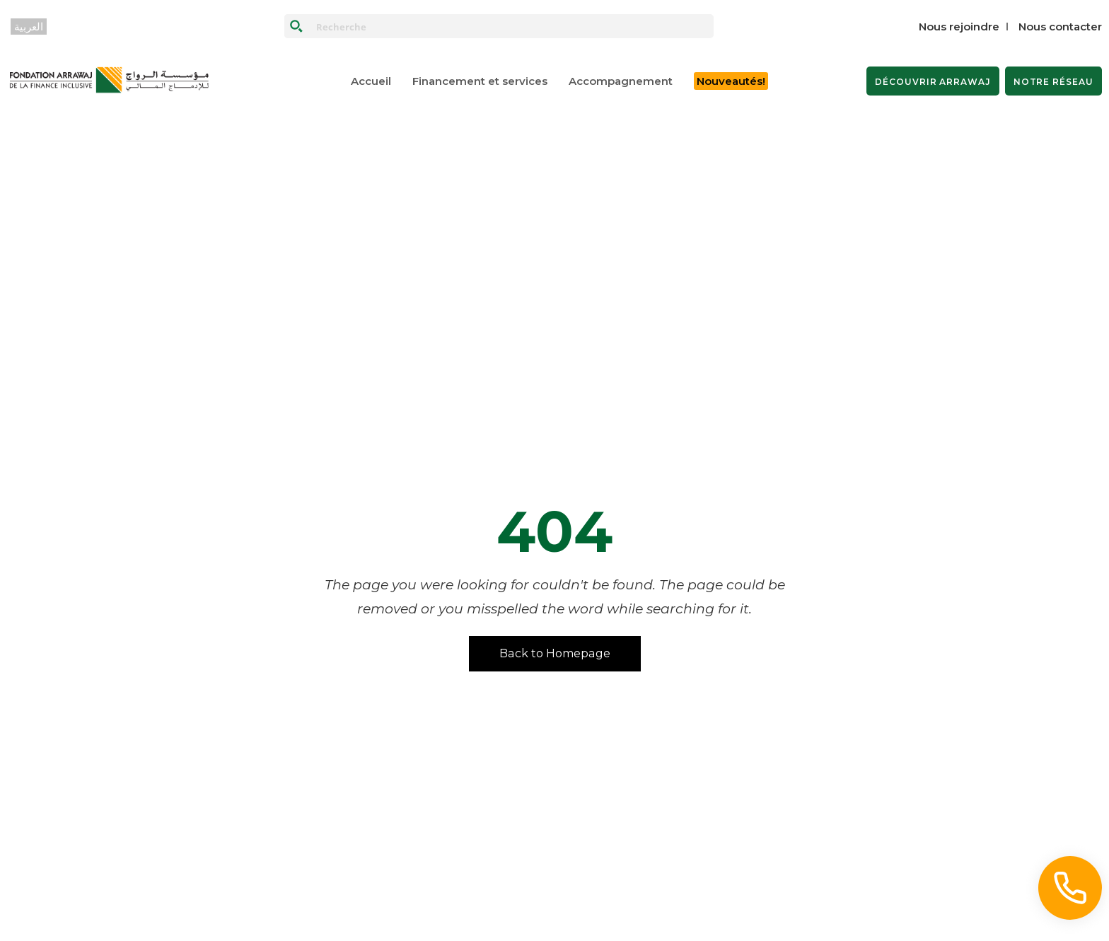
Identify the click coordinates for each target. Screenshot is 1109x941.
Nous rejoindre (959, 26)
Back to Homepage (554, 653)
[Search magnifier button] (296, 26)
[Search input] (511, 26)
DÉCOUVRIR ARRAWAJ (932, 81)
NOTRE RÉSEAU (1053, 81)
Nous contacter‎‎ (1060, 26)
